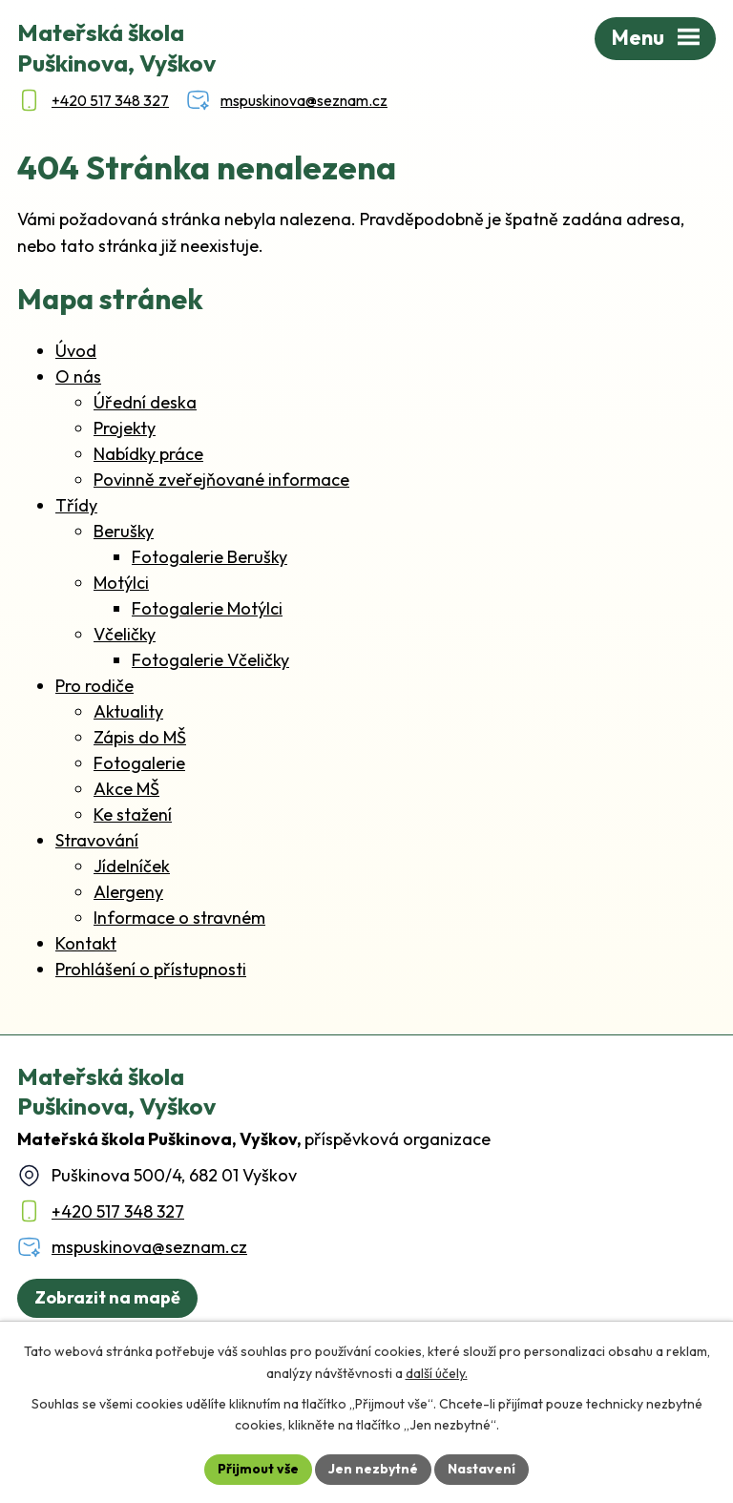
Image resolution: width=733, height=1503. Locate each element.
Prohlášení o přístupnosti (150, 969)
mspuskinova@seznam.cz (149, 1247)
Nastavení (481, 1468)
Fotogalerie (139, 763)
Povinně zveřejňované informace (221, 480)
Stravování (96, 840)
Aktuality (128, 711)
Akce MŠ (126, 789)
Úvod (75, 351)
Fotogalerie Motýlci (207, 608)
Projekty (125, 428)
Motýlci (121, 583)
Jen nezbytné (373, 1468)
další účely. (437, 1373)
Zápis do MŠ (140, 737)
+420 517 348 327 (118, 1211)
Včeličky (125, 634)
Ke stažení (133, 814)
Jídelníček (132, 866)
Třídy (76, 505)
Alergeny (128, 892)
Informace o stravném (179, 918)
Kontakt (85, 943)
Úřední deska (145, 402)
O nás (78, 376)
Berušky (124, 531)
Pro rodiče (94, 686)
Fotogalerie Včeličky (210, 660)
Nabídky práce (148, 454)
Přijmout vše (258, 1468)
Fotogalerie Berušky (209, 557)
